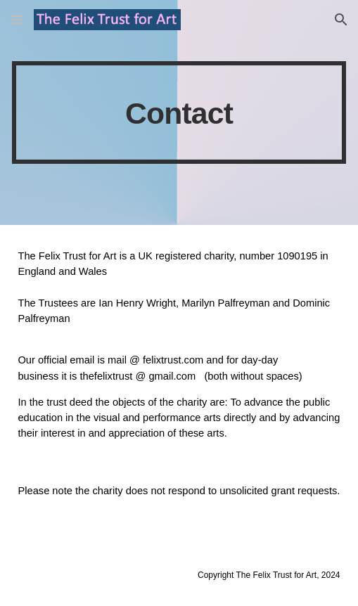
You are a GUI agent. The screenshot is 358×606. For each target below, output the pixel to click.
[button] (17, 19)
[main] (178, 112)
